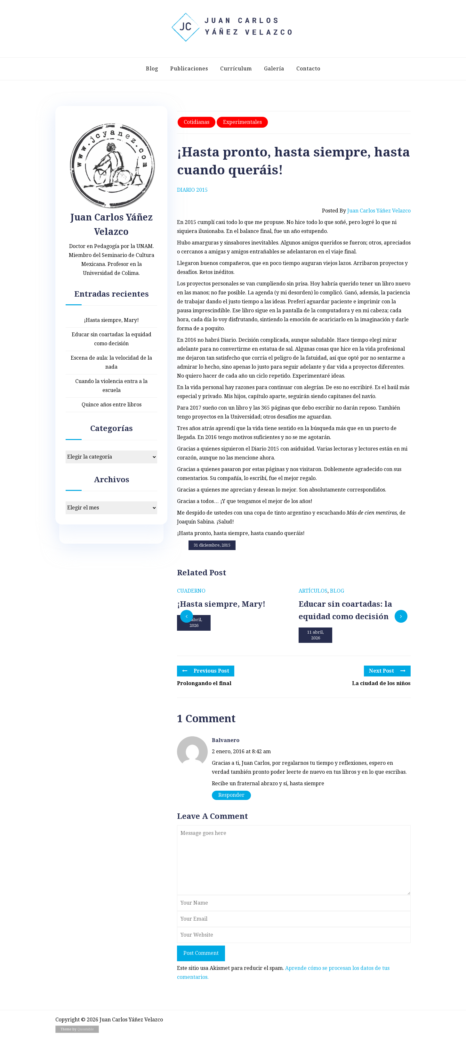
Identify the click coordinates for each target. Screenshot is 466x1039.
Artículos (313, 591)
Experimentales (242, 122)
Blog (152, 69)
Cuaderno (191, 591)
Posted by (366, 210)
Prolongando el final (204, 683)
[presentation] (186, 616)
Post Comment (201, 953)
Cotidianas (196, 122)
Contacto (308, 69)
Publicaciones (189, 69)
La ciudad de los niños (381, 683)
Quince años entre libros (111, 405)
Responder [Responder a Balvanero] (231, 795)
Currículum (236, 69)
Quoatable (85, 1029)
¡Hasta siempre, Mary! (111, 320)
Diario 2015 (192, 190)
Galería (274, 69)
